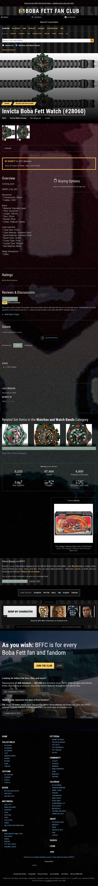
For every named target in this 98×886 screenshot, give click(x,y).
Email (53, 593)
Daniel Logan (56, 790)
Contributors (52, 28)
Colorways (8, 751)
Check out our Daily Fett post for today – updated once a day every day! (49, 3)
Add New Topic (12, 314)
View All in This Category (14, 453)
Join (7, 166)
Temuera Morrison (58, 788)
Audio (6, 812)
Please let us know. (30, 572)
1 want (17, 345)
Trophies (55, 777)
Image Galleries (10, 807)
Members (55, 766)
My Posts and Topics (11, 791)
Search (36, 17)
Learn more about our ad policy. (71, 627)
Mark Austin (56, 798)
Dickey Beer (56, 801)
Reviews (7, 761)
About (53, 819)
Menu (4, 17)
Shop (53, 832)
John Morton (56, 795)
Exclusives (8, 836)
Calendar (54, 782)
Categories (8, 748)
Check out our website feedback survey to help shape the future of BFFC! (49, 857)
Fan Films (7, 815)
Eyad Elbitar (56, 806)
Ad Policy (64, 874)
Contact (55, 835)
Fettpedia (54, 736)
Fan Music (7, 810)
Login (59, 665)
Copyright (31, 874)
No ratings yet (35, 118)
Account (69, 17)
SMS (59, 593)
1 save (47, 118)
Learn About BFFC (12, 713)
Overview (5, 28)
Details (7, 780)
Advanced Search (8, 50)
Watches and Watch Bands (29, 45)
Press (54, 827)
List (67, 33)
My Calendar (56, 785)
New (24, 28)
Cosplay (7, 782)
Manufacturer (37, 33)
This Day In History (58, 742)
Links (54, 771)
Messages (55, 774)
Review (61, 33)
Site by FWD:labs (76, 874)
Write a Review (10, 299)
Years (6, 764)
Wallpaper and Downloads (14, 825)
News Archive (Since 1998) (13, 834)
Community (55, 758)
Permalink (9, 401)
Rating (54, 33)
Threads (74, 593)
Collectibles (8, 742)
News (4, 830)
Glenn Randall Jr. (58, 803)
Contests (55, 764)
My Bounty (16, 28)
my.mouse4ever (49, 337)
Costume (6, 771)
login (14, 166)
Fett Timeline (56, 750)
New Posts (8, 793)
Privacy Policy (43, 874)
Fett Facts (56, 745)
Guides (6, 839)
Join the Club (44, 665)
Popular (32, 28)
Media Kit (55, 825)
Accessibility (54, 874)
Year (28, 33)
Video (6, 818)
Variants (7, 777)
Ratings (7, 758)
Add (61, 28)
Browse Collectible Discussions (15, 581)
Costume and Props (59, 811)
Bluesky (66, 593)
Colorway (22, 33)
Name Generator (58, 769)
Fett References (58, 747)
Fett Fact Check (10, 844)
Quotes (54, 753)
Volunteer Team (58, 822)
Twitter (46, 593)
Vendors (41, 28)
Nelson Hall (56, 808)
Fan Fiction (8, 820)
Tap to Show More (49, 448)
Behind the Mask (58, 740)
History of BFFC (57, 830)
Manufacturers (9, 756)
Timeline (47, 33)
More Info (73, 551)
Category (13, 33)
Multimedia (7, 801)
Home (4, 736)
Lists (6, 753)
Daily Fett (7, 805)
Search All (9, 45)
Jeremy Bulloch (58, 814)
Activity (55, 761)
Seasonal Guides (10, 847)
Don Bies (55, 793)
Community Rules (19, 874)
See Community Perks (14, 692)
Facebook (37, 593)
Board (5, 787)
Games (6, 823)
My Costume (8, 775)
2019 (4, 118)
